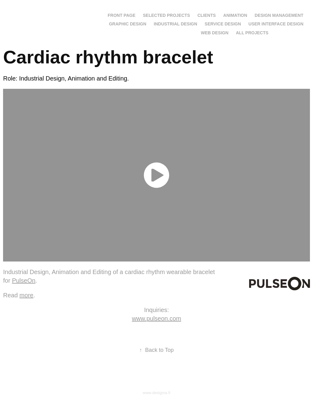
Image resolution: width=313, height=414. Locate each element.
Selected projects (166, 15)
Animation (235, 15)
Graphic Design (127, 23)
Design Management (279, 15)
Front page (121, 15)
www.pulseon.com (156, 318)
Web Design (214, 32)
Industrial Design (175, 23)
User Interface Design (276, 23)
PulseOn (23, 280)
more (27, 295)
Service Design (223, 23)
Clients (206, 15)
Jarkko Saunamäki (41, 14)
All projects (252, 32)
